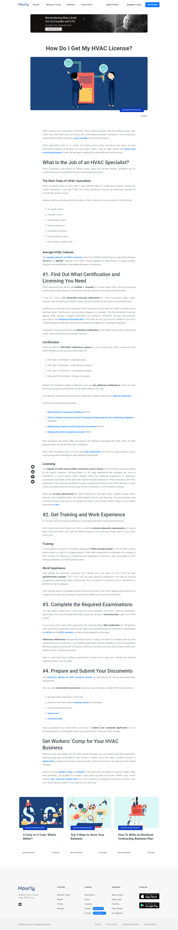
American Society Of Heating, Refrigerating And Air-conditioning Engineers (99, 417)
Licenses (88, 904)
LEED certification (92, 451)
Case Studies (117, 908)
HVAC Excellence (55, 417)
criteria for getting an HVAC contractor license (69, 677)
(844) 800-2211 (99, 913)
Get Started (152, 4)
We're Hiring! (98, 908)
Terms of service (150, 924)
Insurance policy (55, 718)
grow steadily (81, 138)
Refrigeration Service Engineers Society (65, 432)
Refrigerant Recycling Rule (71, 319)
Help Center (117, 899)
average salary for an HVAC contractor (64, 257)
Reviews (60, 908)
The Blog (115, 904)
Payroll (60, 899)
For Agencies (117, 913)
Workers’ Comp (53, 4)
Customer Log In (134, 4)
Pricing (60, 904)
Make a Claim (117, 895)
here (57, 504)
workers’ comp (65, 772)
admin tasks (48, 761)
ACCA (49, 632)
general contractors (122, 396)
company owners (81, 702)
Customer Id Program (130, 924)
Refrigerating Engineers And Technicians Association (72, 426)
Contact (88, 913)
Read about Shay (53, 29)
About (87, 899)
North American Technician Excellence (65, 412)
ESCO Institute (66, 632)
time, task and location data (64, 779)
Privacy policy (111, 924)
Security (98, 924)
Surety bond (53, 713)
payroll (80, 772)
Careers (88, 908)
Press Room (90, 895)
